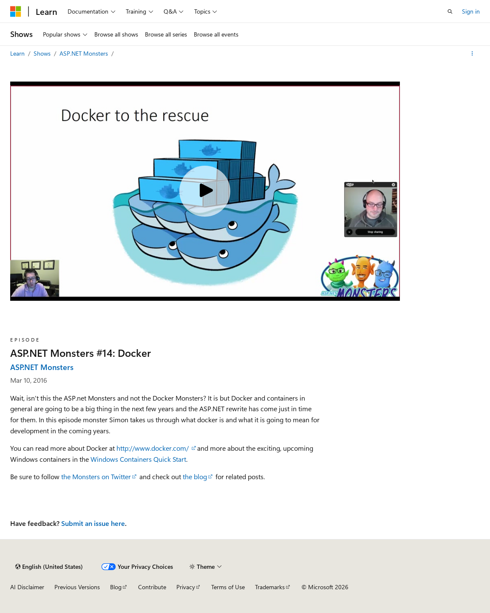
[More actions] (472, 53)
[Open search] (450, 11)
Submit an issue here (93, 523)
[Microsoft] (15, 11)
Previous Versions (77, 587)
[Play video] (204, 191)
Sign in (471, 11)
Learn (18, 53)
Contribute (152, 587)
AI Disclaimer (27, 587)
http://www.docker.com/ (153, 448)
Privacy (185, 587)
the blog (195, 476)
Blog (116, 587)
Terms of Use (228, 587)
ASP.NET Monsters (84, 53)
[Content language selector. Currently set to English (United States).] (49, 566)
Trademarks (270, 587)
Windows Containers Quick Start (138, 459)
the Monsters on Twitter (96, 476)
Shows (43, 53)
